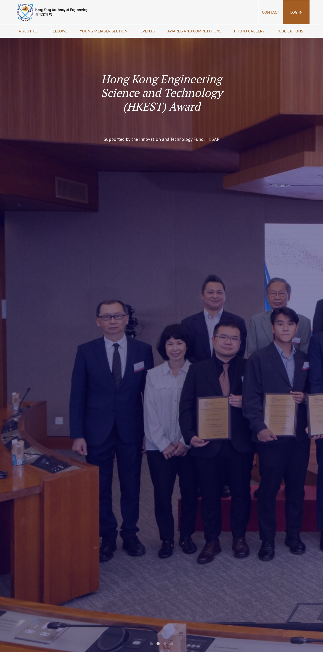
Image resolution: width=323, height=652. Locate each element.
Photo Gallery (249, 31)
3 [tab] (165, 644)
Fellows (59, 31)
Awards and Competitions (194, 31)
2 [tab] (158, 644)
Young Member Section (104, 31)
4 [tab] (171, 644)
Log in (296, 12)
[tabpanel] (161, 326)
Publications (290, 31)
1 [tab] (151, 644)
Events (148, 31)
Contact (270, 12)
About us (29, 31)
